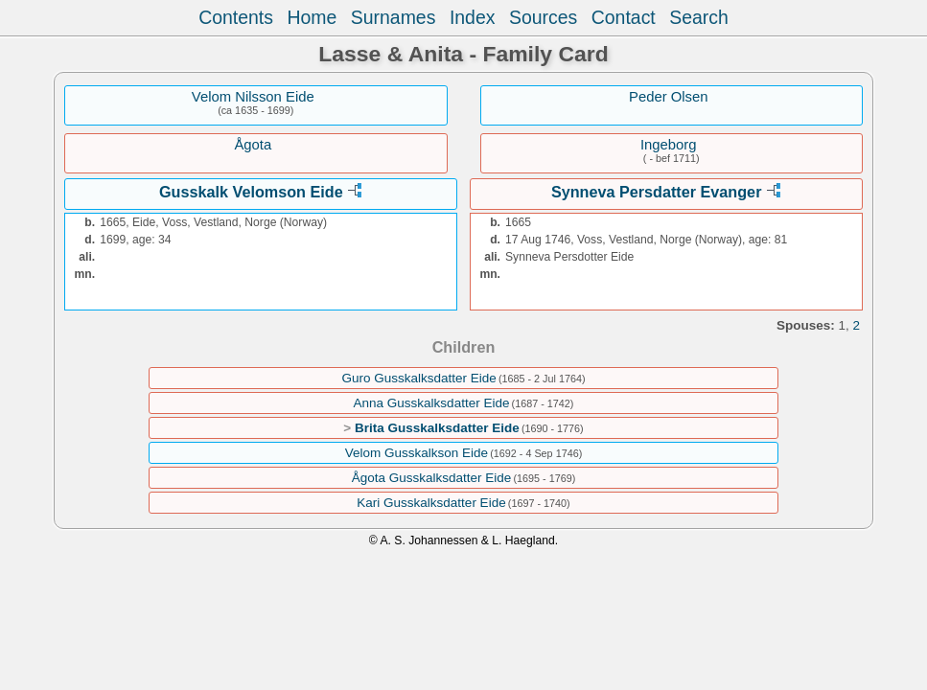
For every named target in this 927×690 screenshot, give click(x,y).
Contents (235, 17)
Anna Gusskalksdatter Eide (432, 403)
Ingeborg (668, 144)
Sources (543, 17)
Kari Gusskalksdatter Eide (431, 502)
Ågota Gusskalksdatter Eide (432, 478)
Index (473, 17)
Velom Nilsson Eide (253, 96)
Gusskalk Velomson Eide (251, 191)
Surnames (393, 17)
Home (311, 17)
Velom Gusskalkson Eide (416, 453)
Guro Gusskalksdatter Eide (418, 378)
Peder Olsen (668, 96)
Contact (623, 17)
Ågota (252, 144)
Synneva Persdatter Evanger (656, 191)
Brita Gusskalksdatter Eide (437, 428)
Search (699, 17)
